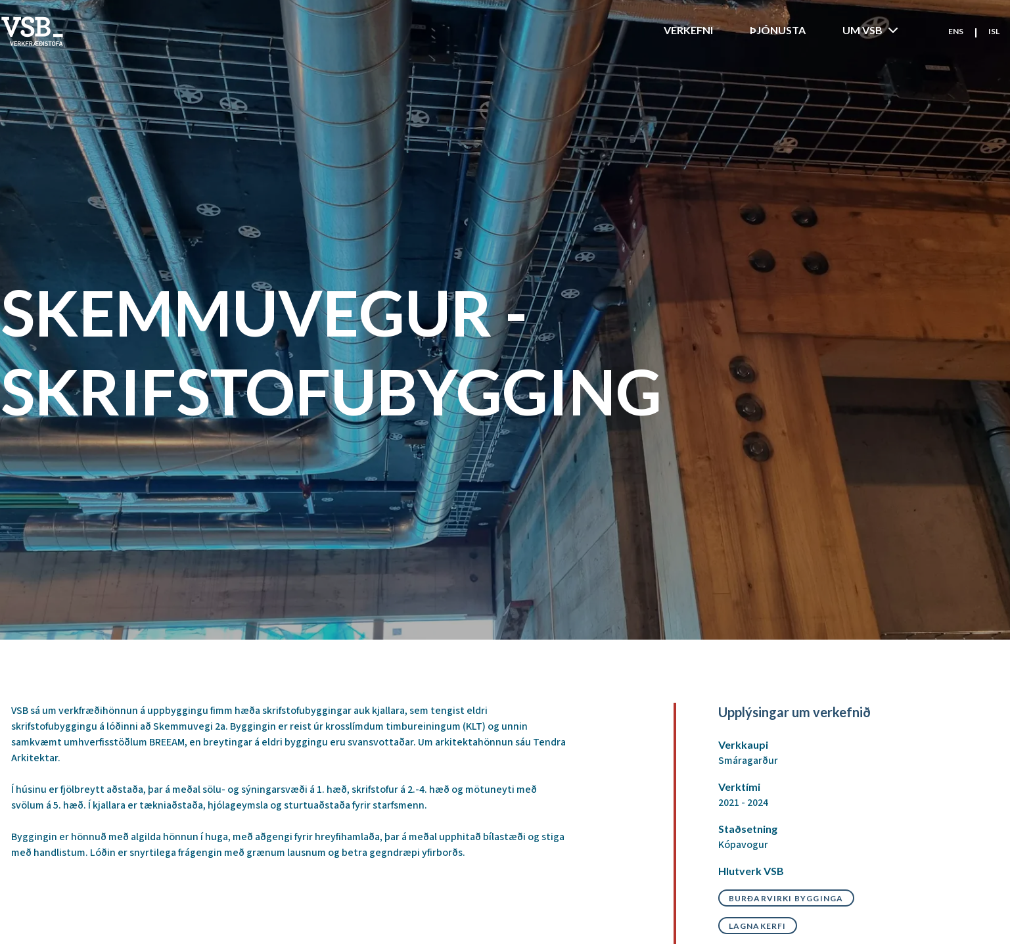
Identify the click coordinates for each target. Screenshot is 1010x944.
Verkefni (688, 30)
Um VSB (871, 30)
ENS (955, 31)
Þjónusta (778, 30)
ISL (993, 31)
